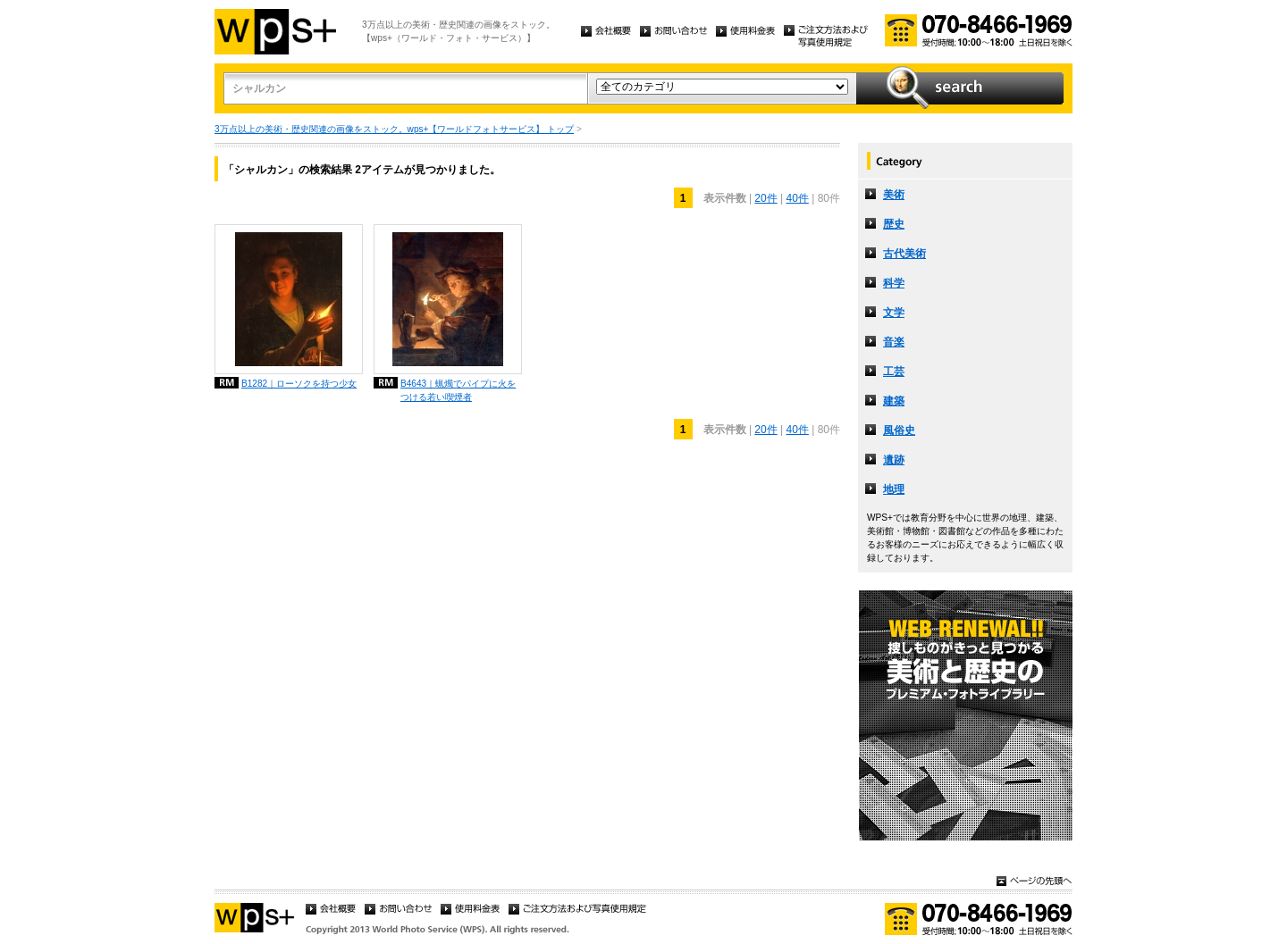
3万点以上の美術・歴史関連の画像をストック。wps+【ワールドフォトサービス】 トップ (394, 129)
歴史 (893, 224)
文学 (893, 312)
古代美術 (904, 253)
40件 (797, 198)
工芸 (893, 371)
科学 (893, 283)
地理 (893, 489)
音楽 (893, 342)
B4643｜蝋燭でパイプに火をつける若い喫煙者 (458, 390)
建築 (893, 401)
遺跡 (893, 460)
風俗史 (899, 430)
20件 (765, 198)
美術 (893, 194)
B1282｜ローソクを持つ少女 (299, 383)
